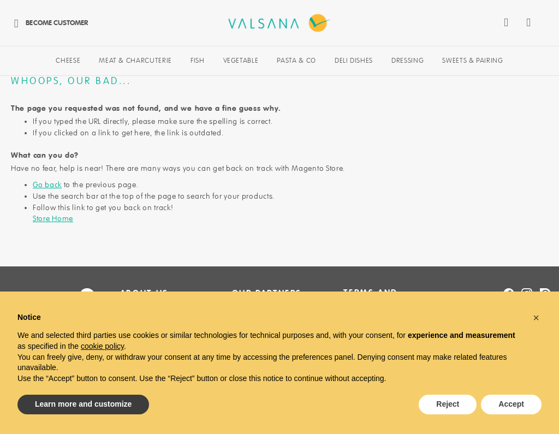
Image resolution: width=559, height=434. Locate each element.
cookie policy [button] (102, 346)
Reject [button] (447, 404)
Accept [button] (511, 404)
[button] (536, 317)
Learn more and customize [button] (83, 404)
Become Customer (48, 22)
